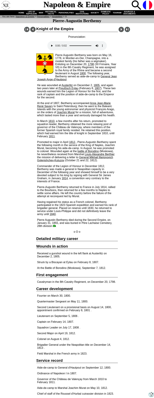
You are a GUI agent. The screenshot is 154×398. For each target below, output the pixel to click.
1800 (83, 73)
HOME (21, 13)
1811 (52, 136)
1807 (98, 88)
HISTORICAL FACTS (51, 13)
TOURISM (117, 13)
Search (137, 5)
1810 (51, 121)
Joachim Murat (66, 112)
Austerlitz (67, 85)
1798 (91, 64)
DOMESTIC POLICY (106, 13)
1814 (65, 178)
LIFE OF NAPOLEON (31, 13)
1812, (72, 142)
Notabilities (57, 16)
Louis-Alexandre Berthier (100, 154)
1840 (53, 214)
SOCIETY (95, 13)
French (148, 5)
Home (6, 5)
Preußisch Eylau (68, 88)
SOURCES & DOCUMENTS (129, 13)
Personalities (43, 16)
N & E (25, 16)
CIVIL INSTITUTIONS (82, 13)
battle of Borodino (88, 151)
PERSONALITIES (66, 13)
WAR (41, 13)
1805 (97, 85)
